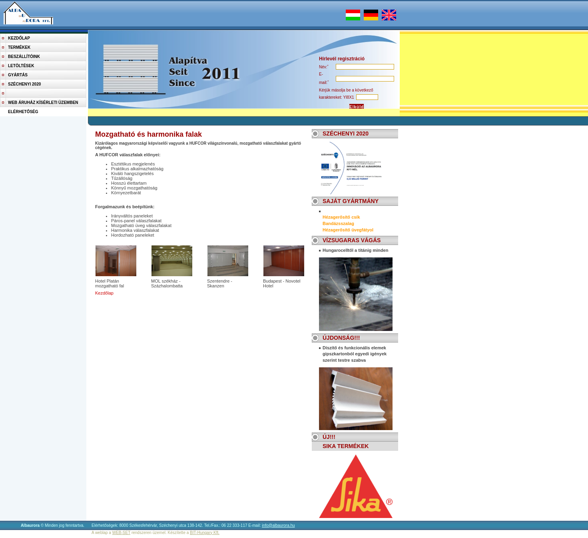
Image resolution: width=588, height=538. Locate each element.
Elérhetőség (23, 112)
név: (323, 67)
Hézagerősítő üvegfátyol (348, 229)
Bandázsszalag (338, 223)
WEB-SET (121, 532)
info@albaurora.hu (278, 525)
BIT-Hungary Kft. (204, 532)
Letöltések (21, 66)
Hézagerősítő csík (341, 217)
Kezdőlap (19, 38)
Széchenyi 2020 (24, 84)
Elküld (356, 107)
